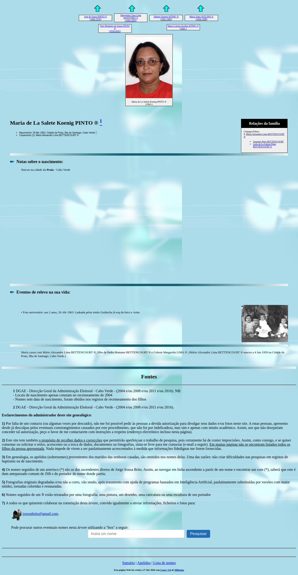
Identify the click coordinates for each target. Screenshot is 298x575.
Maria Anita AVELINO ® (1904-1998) (201, 17)
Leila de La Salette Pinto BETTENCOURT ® (264, 145)
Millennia (179, 570)
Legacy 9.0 (165, 570)
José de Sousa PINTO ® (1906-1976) (95, 17)
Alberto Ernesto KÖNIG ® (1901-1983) (166, 17)
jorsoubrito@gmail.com (34, 514)
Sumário (128, 563)
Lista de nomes (164, 563)
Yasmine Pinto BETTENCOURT (268, 141)
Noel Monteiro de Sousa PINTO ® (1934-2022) (115, 28)
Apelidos (144, 563)
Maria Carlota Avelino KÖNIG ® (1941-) (183, 27)
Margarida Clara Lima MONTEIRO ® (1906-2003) (130, 18)
